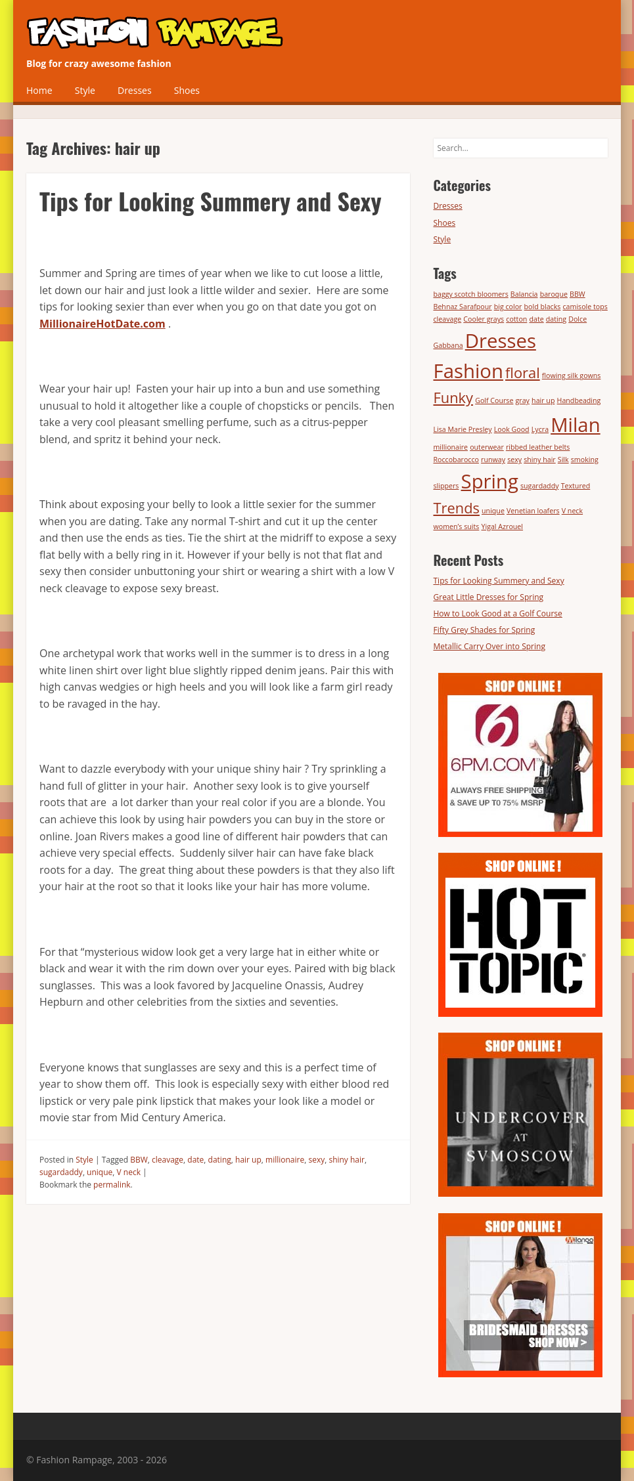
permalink (111, 1184)
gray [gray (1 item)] (523, 400)
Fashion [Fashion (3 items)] (468, 371)
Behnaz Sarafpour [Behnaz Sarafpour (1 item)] (463, 306)
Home (39, 90)
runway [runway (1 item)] (493, 459)
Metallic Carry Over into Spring (489, 646)
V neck (129, 1172)
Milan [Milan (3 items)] (575, 425)
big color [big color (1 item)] (508, 306)
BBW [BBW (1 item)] (577, 294)
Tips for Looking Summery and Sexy (210, 200)
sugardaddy (61, 1172)
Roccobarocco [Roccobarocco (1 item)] (456, 459)
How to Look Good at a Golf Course (498, 613)
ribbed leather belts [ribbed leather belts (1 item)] (538, 447)
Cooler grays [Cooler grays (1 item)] (483, 319)
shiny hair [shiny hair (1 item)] (539, 459)
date (195, 1159)
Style (85, 90)
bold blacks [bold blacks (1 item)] (542, 306)
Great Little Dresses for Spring (489, 597)
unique (99, 1172)
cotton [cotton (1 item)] (516, 319)
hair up (248, 1159)
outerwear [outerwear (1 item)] (487, 447)
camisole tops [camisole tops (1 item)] (585, 306)
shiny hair (346, 1159)
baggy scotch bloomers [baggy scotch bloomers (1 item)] (471, 294)
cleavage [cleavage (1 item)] (448, 319)
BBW (139, 1159)
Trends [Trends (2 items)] (457, 507)
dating (219, 1159)
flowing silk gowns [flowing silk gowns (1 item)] (571, 375)
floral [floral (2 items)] (522, 372)
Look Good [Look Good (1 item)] (512, 429)
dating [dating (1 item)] (556, 319)
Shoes (187, 90)
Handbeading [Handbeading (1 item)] (579, 400)
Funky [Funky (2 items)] (454, 397)
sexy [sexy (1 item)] (514, 459)
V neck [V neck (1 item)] (572, 510)
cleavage (167, 1159)
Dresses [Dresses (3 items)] (500, 341)
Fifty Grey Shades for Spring (484, 629)
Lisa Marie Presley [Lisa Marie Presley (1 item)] (463, 429)
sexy (316, 1159)
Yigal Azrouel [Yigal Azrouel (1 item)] (503, 526)
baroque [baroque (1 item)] (554, 294)
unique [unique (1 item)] (493, 510)
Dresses (135, 90)
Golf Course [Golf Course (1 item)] (494, 400)
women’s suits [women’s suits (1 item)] (457, 526)
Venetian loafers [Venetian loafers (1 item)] (533, 510)
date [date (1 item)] (536, 319)
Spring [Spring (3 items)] (489, 481)
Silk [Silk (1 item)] (563, 459)
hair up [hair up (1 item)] (543, 400)
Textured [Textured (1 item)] (576, 485)
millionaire (284, 1159)
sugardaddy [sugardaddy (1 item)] (539, 485)
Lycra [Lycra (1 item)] (540, 429)
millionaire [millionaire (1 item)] (451, 447)
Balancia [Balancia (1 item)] (524, 294)
